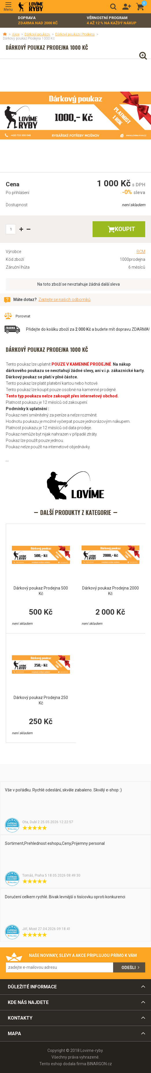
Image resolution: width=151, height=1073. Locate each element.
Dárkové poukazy (37, 34)
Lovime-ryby (31, 6)
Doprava (38, 21)
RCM (141, 251)
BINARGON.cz (99, 1063)
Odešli (128, 967)
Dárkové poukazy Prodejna (75, 34)
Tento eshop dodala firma (62, 1063)
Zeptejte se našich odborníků (64, 299)
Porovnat (23, 316)
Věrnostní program (112, 21)
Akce (15, 34)
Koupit (125, 229)
